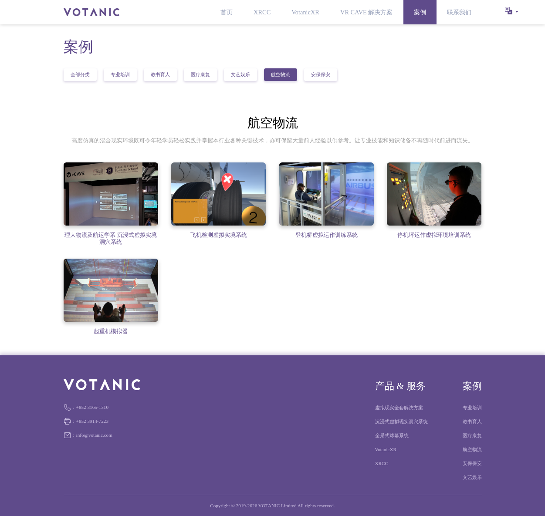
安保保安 (320, 74)
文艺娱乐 (240, 74)
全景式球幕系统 (392, 435)
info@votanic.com (88, 435)
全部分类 (80, 74)
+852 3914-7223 (86, 421)
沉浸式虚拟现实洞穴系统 (401, 421)
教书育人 (160, 74)
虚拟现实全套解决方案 (399, 407)
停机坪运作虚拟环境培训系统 (434, 235)
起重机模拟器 (111, 331)
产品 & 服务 (400, 386)
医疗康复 (200, 74)
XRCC (262, 12)
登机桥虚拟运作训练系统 (326, 235)
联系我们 (459, 12)
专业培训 (120, 74)
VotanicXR (305, 12)
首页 (226, 12)
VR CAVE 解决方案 (366, 12)
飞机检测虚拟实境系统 (218, 235)
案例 (420, 12)
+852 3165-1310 (86, 407)
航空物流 (280, 74)
